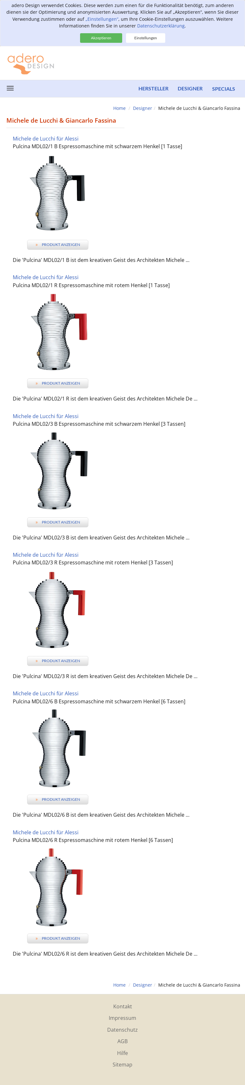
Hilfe (122, 1053)
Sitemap (122, 1064)
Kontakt (122, 1006)
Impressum (122, 1017)
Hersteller (153, 89)
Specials (223, 89)
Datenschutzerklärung (161, 26)
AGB (122, 1041)
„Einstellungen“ (101, 19)
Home (119, 108)
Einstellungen (145, 37)
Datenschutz (122, 1029)
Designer (190, 89)
